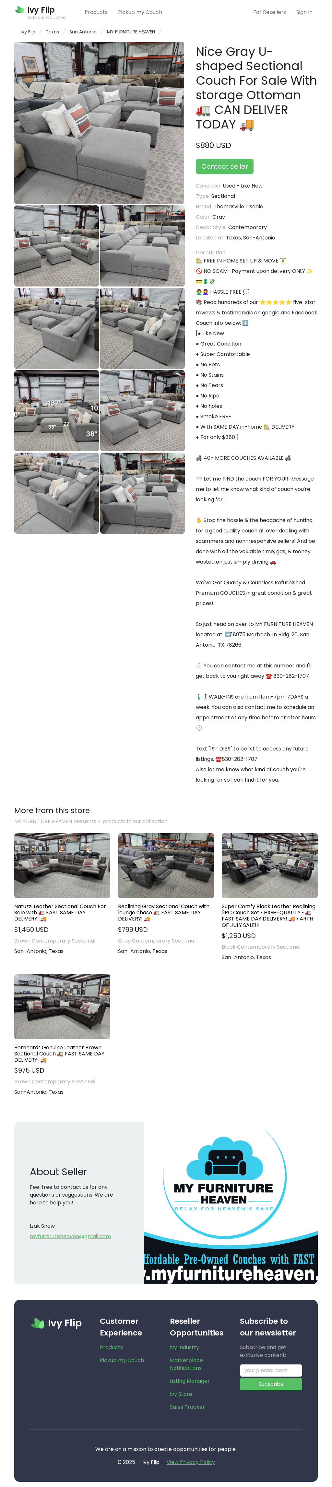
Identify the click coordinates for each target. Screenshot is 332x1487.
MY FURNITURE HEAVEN (131, 32)
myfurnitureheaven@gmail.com (70, 1236)
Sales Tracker (187, 1407)
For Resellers (269, 12)
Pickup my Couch (140, 12)
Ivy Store (181, 1394)
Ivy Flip (28, 32)
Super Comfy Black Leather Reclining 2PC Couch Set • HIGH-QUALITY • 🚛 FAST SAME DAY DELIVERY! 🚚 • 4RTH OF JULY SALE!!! (268, 915)
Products (96, 12)
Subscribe (271, 1384)
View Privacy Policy (191, 1462)
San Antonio (83, 32)
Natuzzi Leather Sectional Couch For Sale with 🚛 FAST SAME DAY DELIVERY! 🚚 (60, 912)
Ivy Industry (184, 1347)
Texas (52, 32)
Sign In (304, 12)
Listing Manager (190, 1381)
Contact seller (224, 166)
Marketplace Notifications (186, 1364)
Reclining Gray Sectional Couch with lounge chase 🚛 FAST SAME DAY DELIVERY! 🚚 (163, 912)
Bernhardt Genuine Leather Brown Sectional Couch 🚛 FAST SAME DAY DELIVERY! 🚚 (59, 1053)
